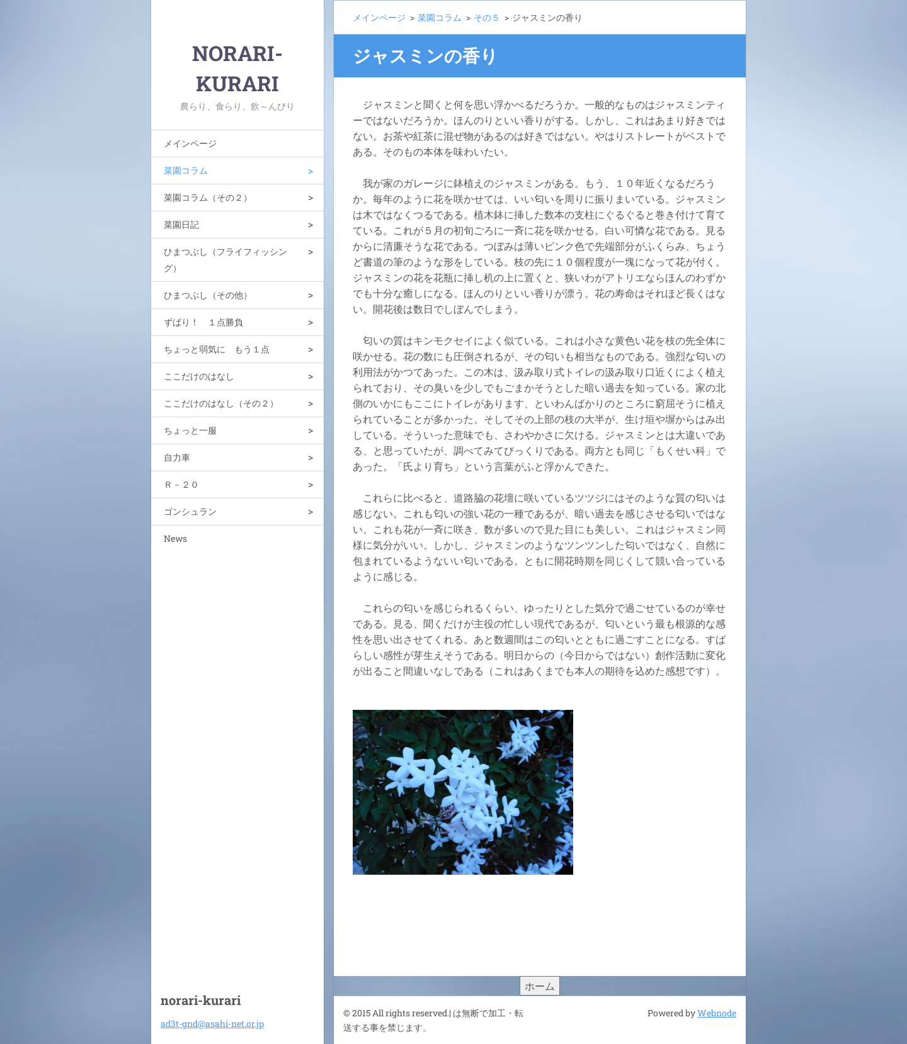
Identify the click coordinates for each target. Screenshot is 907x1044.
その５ (487, 17)
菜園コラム (186, 170)
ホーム (540, 985)
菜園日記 (181, 224)
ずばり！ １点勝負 (203, 322)
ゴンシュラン (190, 511)
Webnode (716, 1013)
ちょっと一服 (190, 430)
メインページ (190, 143)
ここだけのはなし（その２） (221, 403)
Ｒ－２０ (181, 484)
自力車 (177, 457)
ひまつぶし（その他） (208, 295)
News (175, 538)
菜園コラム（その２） (208, 197)
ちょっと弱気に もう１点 (217, 349)
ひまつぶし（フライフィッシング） (225, 259)
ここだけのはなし (199, 376)
